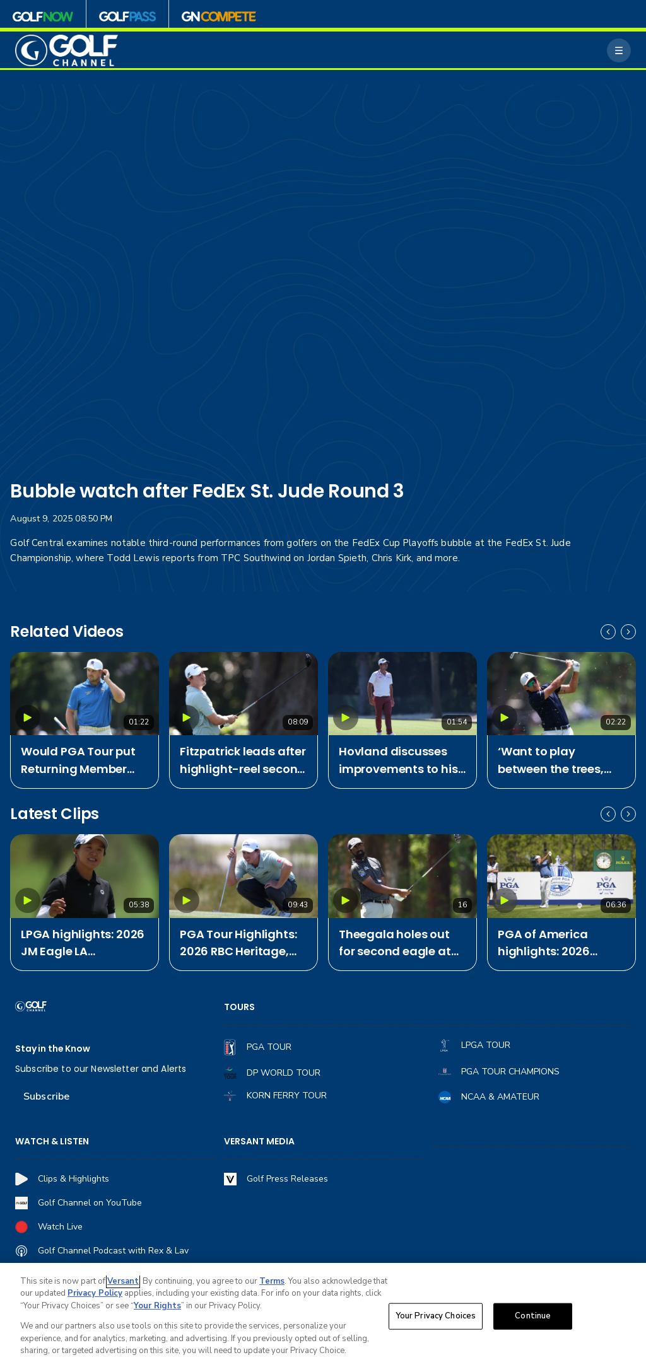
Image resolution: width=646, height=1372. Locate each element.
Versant (123, 1281)
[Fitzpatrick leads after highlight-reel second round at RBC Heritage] (243, 694)
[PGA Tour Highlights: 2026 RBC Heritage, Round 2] (243, 876)
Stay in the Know (52, 1049)
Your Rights (157, 1305)
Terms (272, 1281)
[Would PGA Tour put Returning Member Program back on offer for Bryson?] (84, 694)
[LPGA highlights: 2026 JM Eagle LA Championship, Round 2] (84, 876)
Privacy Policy (95, 1293)
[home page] (66, 51)
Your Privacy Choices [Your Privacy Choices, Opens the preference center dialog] (436, 1316)
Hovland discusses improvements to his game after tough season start (398, 760)
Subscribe (46, 1096)
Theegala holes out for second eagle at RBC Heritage (395, 943)
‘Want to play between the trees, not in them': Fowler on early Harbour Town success (553, 760)
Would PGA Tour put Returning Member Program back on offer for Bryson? (78, 760)
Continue (533, 1316)
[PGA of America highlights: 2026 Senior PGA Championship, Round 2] (561, 876)
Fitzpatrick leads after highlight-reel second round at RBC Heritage (243, 760)
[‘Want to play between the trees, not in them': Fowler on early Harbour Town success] (561, 694)
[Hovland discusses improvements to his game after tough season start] (402, 694)
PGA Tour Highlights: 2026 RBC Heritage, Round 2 (238, 943)
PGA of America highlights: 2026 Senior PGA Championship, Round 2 (544, 943)
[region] (323, 1317)
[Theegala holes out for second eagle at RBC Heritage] (402, 876)
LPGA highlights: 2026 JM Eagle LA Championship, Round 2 (82, 943)
